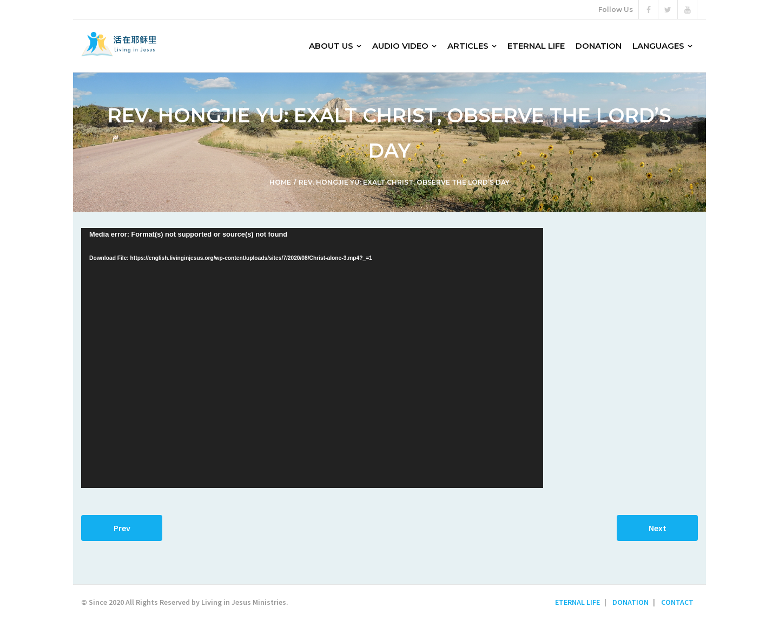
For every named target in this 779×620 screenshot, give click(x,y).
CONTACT (677, 602)
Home (280, 182)
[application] (312, 358)
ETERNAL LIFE (577, 602)
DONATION (630, 602)
